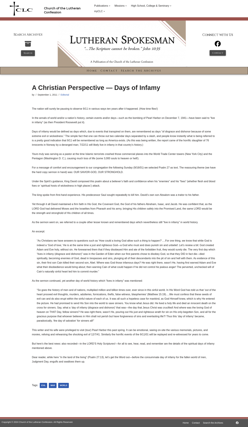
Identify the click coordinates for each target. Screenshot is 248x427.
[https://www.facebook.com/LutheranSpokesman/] (237, 423)
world (63, 385)
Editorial (65, 94)
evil (43, 385)
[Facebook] (218, 45)
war (52, 385)
